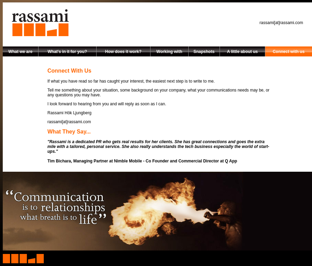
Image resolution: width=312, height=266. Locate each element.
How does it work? (123, 51)
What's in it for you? (67, 51)
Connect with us (289, 51)
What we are (20, 51)
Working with (169, 51)
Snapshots (203, 51)
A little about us (242, 51)
